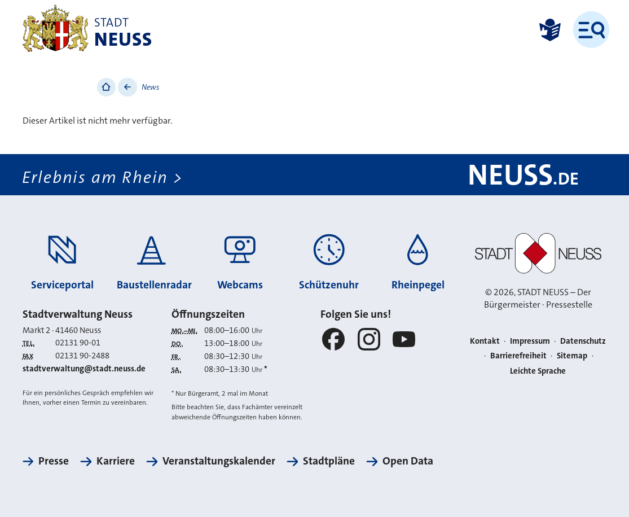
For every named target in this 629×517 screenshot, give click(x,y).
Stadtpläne (329, 461)
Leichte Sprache (538, 370)
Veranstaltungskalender (218, 461)
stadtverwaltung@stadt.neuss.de (84, 368)
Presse (53, 461)
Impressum (530, 341)
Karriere (115, 461)
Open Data (407, 461)
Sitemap (572, 355)
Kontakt (485, 341)
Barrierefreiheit (518, 355)
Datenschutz (583, 341)
